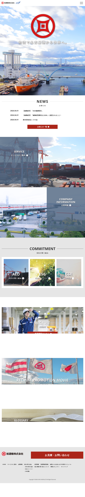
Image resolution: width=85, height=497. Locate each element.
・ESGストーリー (28, 483)
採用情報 (37, 478)
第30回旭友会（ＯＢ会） (31, 120)
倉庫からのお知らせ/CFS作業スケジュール (60, 478)
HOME (4, 478)
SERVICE (19, 161)
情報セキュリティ (55, 480)
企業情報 (20, 478)
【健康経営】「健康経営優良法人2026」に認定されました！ (42, 115)
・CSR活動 (26, 485)
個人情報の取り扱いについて (42, 480)
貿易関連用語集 (44, 478)
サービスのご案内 (12, 478)
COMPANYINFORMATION (66, 212)
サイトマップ (64, 480)
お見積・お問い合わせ (57, 469)
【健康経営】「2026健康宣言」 (33, 111)
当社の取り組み (28, 478)
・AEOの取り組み (28, 480)
